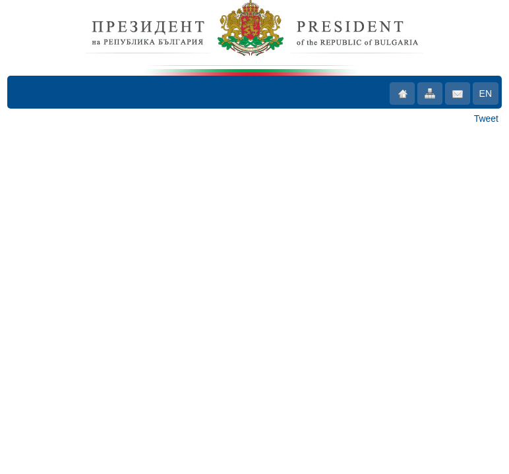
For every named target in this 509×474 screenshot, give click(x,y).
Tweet (486, 118)
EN (485, 93)
